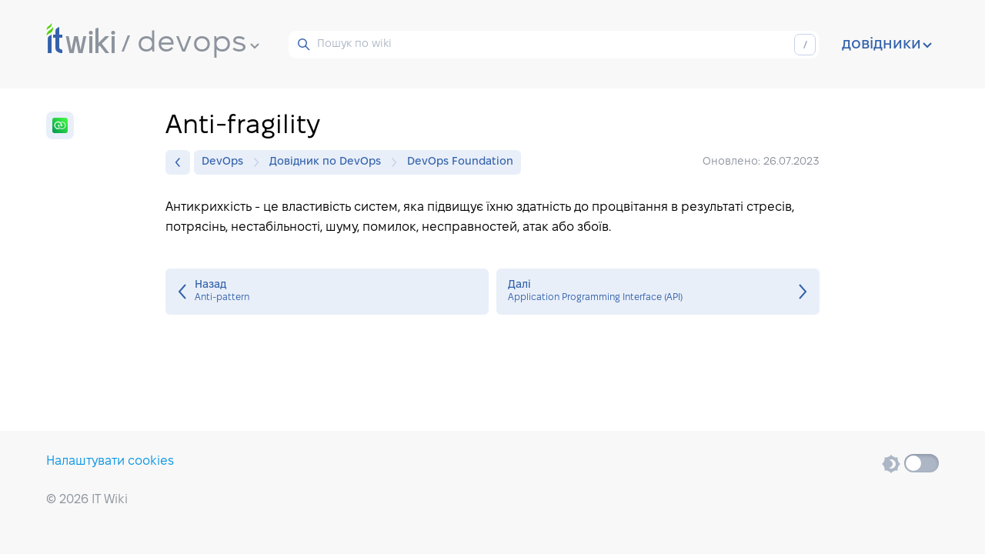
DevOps (226, 162)
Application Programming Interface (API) (658, 292)
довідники (887, 45)
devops (198, 44)
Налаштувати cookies (110, 461)
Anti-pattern (327, 292)
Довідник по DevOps (329, 162)
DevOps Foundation (460, 162)
